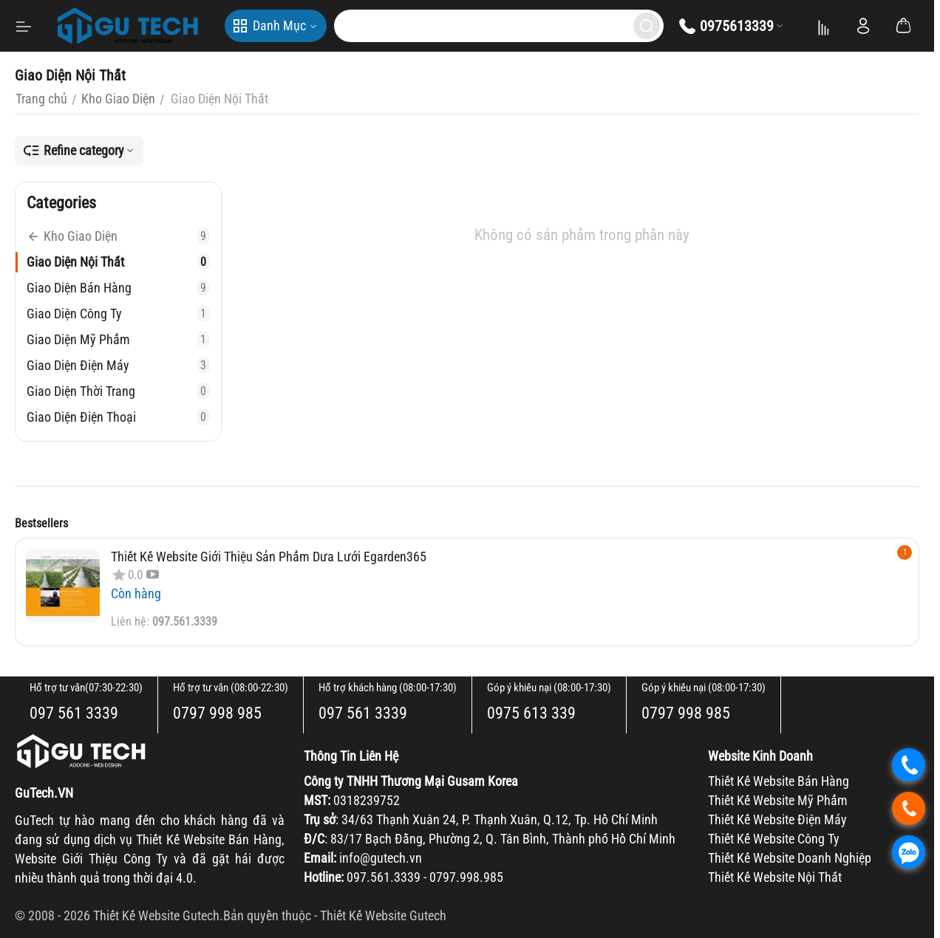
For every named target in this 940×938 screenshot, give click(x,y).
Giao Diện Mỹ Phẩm (118, 339)
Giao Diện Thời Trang (118, 391)
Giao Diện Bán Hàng (118, 287)
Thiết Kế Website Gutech (383, 915)
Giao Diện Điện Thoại (118, 416)
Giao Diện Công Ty (118, 313)
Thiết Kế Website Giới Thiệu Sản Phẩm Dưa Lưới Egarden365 (268, 556)
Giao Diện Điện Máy (118, 365)
